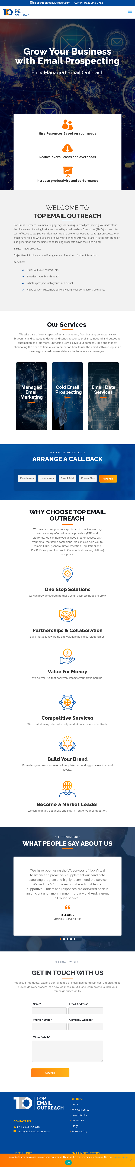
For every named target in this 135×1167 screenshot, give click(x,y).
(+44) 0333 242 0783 (28, 1127)
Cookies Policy (120, 1157)
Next (116, 896)
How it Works (79, 1115)
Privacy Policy (79, 1131)
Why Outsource (80, 1109)
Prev (19, 896)
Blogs (75, 1126)
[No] (130, 1160)
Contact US (78, 1120)
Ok (68, 1162)
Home (75, 1104)
